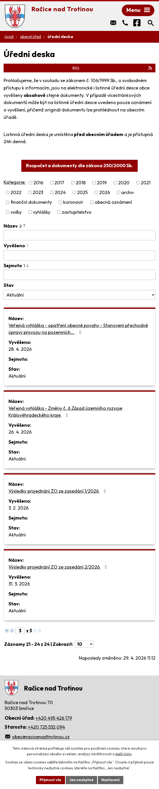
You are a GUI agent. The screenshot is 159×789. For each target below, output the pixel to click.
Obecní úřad (30, 36)
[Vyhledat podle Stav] (79, 295)
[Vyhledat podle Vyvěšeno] (79, 255)
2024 (60, 192)
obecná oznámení (113, 202)
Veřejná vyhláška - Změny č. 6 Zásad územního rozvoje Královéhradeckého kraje (65, 411)
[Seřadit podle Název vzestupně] (24, 225)
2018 (81, 183)
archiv (127, 192)
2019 (102, 183)
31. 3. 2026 (19, 584)
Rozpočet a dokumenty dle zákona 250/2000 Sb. (79, 165)
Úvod (9, 36)
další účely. (123, 754)
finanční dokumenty (31, 202)
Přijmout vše (50, 779)
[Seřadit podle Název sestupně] (24, 227)
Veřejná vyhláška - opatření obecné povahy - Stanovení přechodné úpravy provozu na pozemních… (78, 328)
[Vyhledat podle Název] (79, 235)
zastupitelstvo (76, 212)
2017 (59, 183)
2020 (123, 183)
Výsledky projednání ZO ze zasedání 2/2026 (58, 567)
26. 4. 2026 (20, 432)
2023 (38, 192)
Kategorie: (14, 182)
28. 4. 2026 (20, 349)
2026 (104, 192)
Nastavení (110, 779)
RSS (112, 68)
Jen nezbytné (81, 779)
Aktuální (17, 376)
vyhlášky (41, 212)
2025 (82, 192)
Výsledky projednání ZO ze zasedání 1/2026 (58, 491)
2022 (16, 192)
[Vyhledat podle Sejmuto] (79, 275)
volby (16, 212)
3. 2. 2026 (18, 508)
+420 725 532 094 (46, 727)
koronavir (73, 202)
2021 (146, 183)
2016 (38, 183)
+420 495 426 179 (53, 718)
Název (13, 226)
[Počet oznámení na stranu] (84, 644)
